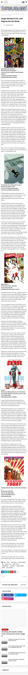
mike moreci (15, 564)
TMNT (3, 567)
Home (2, 14)
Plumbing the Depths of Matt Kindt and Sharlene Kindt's (13, 634)
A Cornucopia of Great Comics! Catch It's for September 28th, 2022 (16, 646)
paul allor (12, 566)
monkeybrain (5, 566)
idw (3, 564)
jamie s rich (8, 564)
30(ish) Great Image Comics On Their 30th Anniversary (16, 640)
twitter (21, 595)
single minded (20, 566)
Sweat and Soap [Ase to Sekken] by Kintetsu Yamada (16, 660)
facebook (8, 595)
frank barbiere (21, 562)
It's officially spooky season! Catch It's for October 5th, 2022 (17, 653)
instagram (8, 598)
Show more (23, 584)
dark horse (14, 562)
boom (8, 562)
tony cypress (8, 14)
